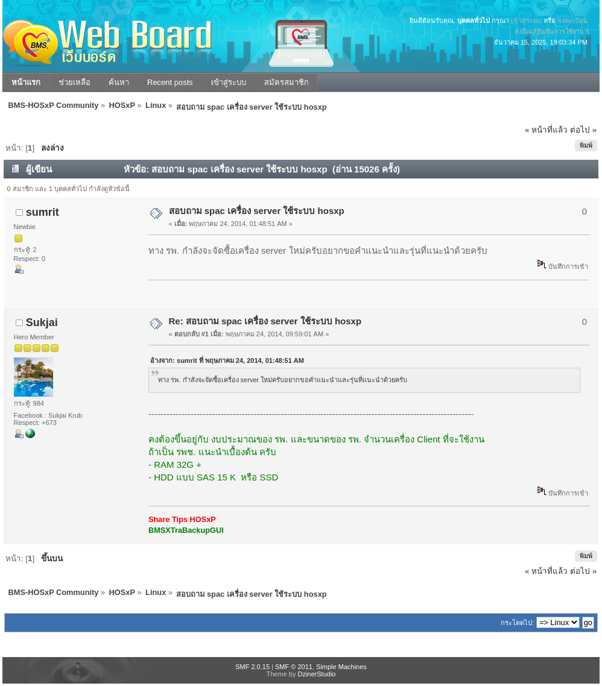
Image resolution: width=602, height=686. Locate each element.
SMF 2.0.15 (252, 666)
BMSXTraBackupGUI (186, 530)
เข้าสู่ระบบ (526, 20)
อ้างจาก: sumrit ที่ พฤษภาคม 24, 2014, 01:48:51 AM (227, 360)
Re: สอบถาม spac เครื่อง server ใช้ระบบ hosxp (265, 321)
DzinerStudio (316, 674)
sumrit (42, 212)
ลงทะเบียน (572, 20)
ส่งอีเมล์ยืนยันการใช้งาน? (551, 31)
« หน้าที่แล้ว (546, 129)
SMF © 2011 (293, 666)
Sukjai (42, 322)
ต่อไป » (583, 129)
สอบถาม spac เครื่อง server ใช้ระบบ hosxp (256, 211)
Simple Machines (341, 666)
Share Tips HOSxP (182, 519)
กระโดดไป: (517, 622)
